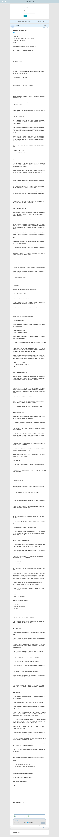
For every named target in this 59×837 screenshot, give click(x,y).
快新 (47, 27)
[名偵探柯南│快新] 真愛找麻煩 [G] (20, 30)
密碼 (24, 10)
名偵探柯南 (44, 27)
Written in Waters (29, 1)
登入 (25, 15)
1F (13, 32)
